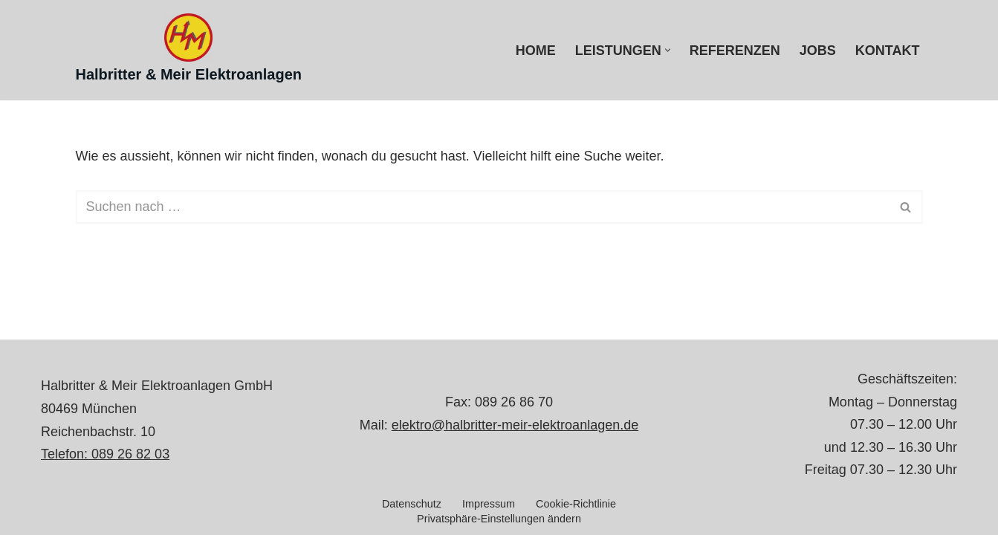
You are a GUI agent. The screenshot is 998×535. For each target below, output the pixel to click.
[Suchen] (483, 207)
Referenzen (735, 50)
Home (536, 50)
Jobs (818, 50)
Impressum (488, 504)
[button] (667, 50)
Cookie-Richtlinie (576, 504)
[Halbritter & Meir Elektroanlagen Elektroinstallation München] (189, 50)
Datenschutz (411, 504)
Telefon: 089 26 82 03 (105, 454)
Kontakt (887, 50)
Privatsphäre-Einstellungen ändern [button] (499, 519)
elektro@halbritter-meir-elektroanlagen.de (515, 425)
